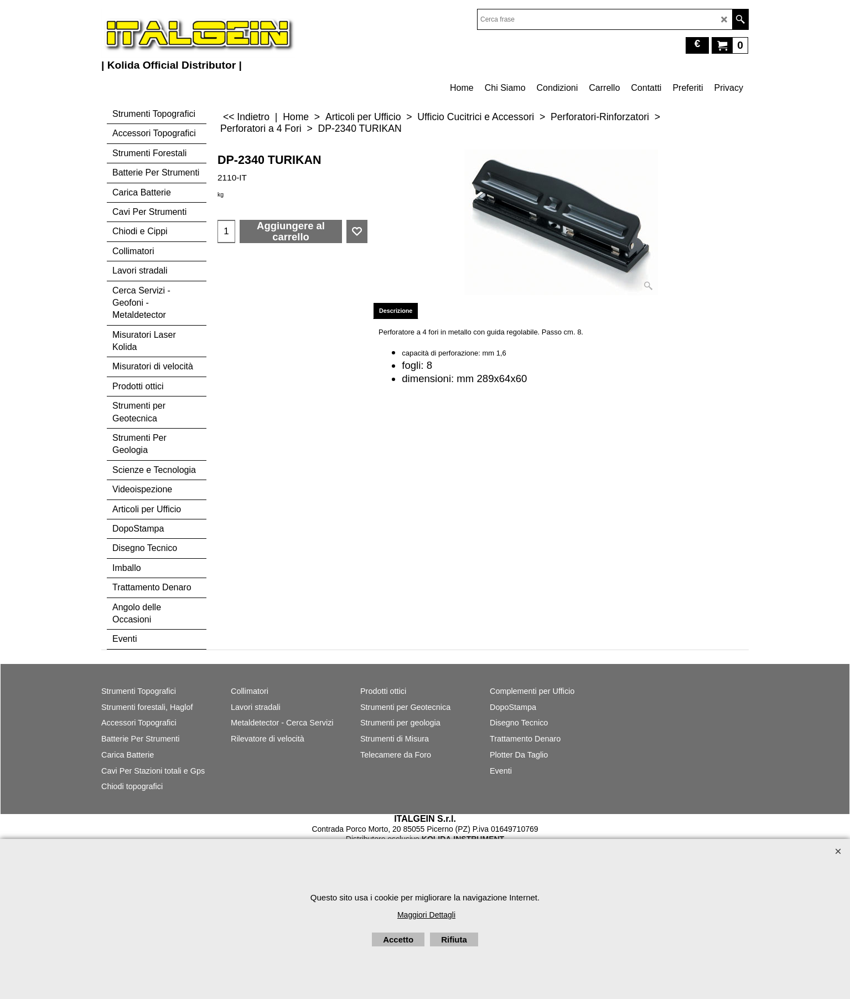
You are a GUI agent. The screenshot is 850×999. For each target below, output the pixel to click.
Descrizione (395, 310)
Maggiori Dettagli (426, 914)
